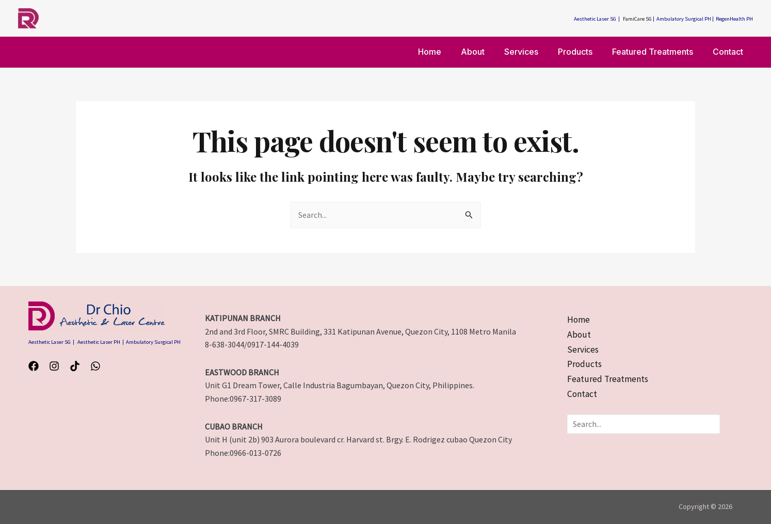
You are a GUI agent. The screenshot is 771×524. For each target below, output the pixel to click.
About (487, 51)
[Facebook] (33, 366)
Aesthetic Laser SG (595, 18)
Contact (729, 51)
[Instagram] (54, 366)
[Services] (583, 350)
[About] (578, 335)
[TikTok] (75, 366)
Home (446, 51)
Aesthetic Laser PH (98, 342)
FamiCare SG (637, 18)
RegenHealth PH (734, 18)
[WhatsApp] (95, 366)
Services (532, 51)
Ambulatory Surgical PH (683, 18)
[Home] (579, 320)
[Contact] (582, 396)
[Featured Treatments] (608, 381)
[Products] (585, 365)
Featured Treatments (657, 51)
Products (583, 51)
